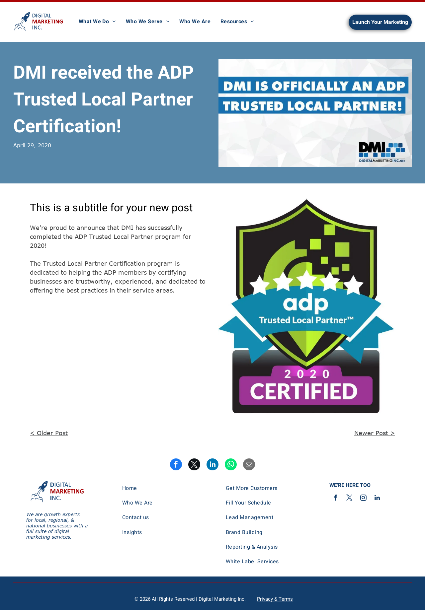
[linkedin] (377, 499)
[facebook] (335, 499)
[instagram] (363, 499)
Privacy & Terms (275, 599)
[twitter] (349, 499)
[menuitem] (97, 22)
